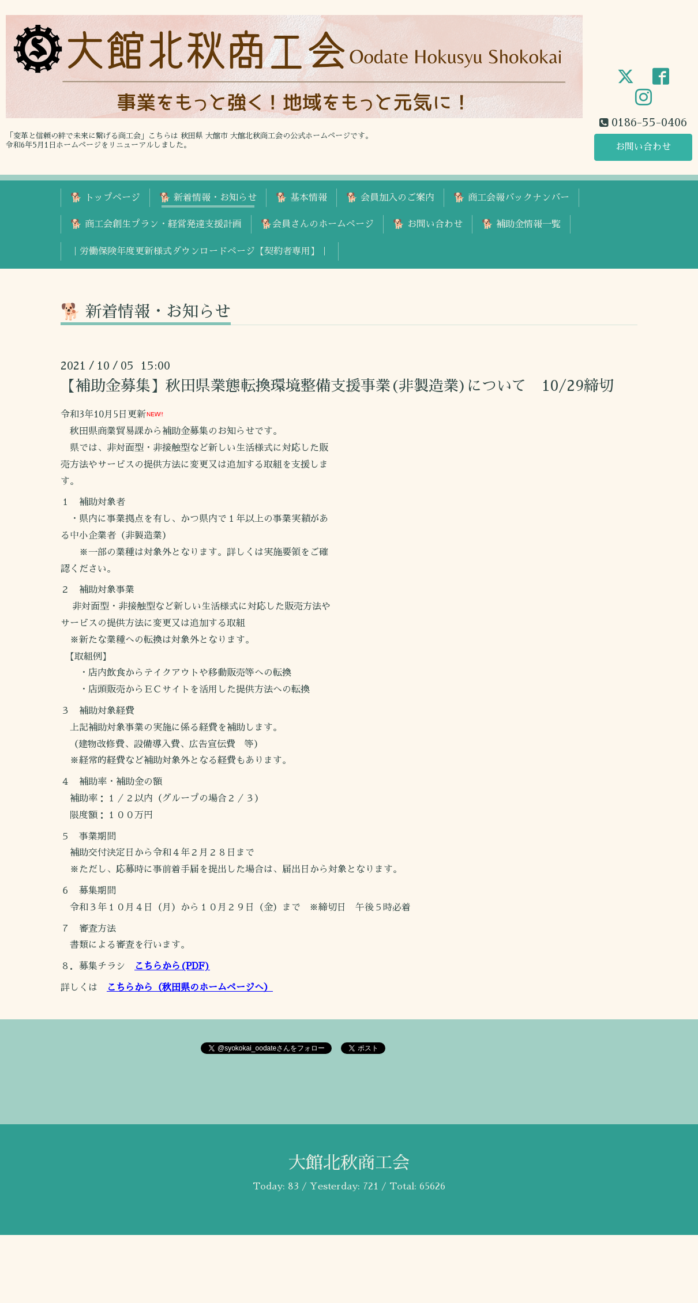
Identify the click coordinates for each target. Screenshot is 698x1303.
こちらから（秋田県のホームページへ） (190, 987)
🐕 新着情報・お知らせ (208, 197)
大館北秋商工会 (349, 1163)
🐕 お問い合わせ (428, 224)
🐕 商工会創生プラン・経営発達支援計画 (156, 224)
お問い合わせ (643, 147)
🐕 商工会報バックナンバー (511, 197)
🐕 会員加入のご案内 (390, 197)
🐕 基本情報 (301, 197)
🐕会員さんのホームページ (317, 224)
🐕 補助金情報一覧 (521, 224)
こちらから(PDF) (172, 966)
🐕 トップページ (105, 197)
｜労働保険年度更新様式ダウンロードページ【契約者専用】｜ (199, 251)
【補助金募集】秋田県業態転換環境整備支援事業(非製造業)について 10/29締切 (337, 385)
